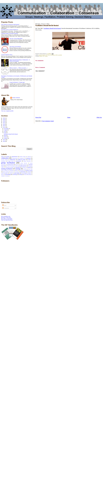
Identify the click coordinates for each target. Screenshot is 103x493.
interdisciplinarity (23, 166)
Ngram (16, 170)
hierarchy (17, 164)
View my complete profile (7, 110)
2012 (4, 127)
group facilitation (42, 55)
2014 (4, 124)
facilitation (3, 161)
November (6, 128)
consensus (28, 158)
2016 (4, 121)
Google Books (11, 161)
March (5, 136)
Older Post (99, 117)
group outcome (24, 163)
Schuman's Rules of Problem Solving (9, 33)
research (29, 171)
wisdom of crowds (4, 175)
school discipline (4, 173)
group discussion (27, 161)
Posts (4, 205)
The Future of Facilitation (15, 46)
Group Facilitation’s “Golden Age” (17, 82)
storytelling (7, 174)
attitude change (23, 156)
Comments (5, 208)
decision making (4, 159)
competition (22, 158)
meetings (18, 169)
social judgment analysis (26, 173)
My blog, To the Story (6, 217)
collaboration (5, 158)
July (5, 131)
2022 (4, 118)
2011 (4, 139)
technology (14, 174)
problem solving (29, 170)
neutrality (60, 55)
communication (15, 158)
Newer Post (38, 117)
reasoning (16, 171)
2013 (4, 125)
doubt (29, 159)
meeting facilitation (6, 169)
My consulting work (5, 216)
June (5, 132)
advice (2, 156)
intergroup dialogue (9, 167)
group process (10, 164)
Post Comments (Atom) (48, 121)
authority (29, 156)
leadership (17, 167)
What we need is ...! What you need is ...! (19, 67)
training (20, 174)
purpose (11, 171)
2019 (4, 119)
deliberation (12, 159)
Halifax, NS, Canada (43, 56)
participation (21, 170)
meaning (29, 167)
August (5, 129)
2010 (4, 141)
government (18, 161)
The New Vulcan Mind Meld (16, 38)
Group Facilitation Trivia (6, 54)
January (6, 138)
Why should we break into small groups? (10, 24)
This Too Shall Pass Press (7, 220)
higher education (24, 164)
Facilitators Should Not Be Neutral (11, 134)
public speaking (6, 171)
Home (68, 117)
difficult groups (22, 159)
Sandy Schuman (16, 97)
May (5, 135)
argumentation (15, 156)
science (11, 173)
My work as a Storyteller (6, 218)
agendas (8, 156)
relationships (23, 171)
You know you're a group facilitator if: (9, 29)
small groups (17, 173)
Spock (2, 174)
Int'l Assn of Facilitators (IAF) (52, 55)
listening (23, 167)
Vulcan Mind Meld (27, 174)
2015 (4, 122)
